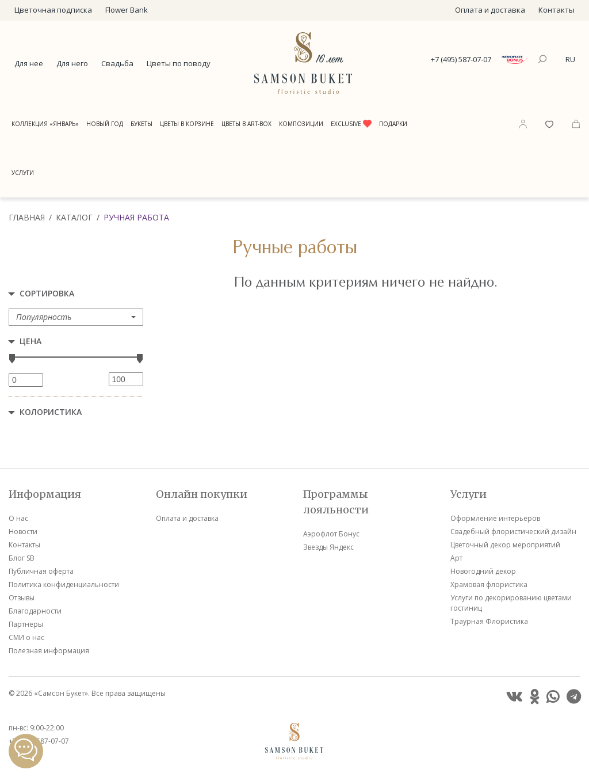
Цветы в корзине (187, 124)
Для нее (28, 63)
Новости (23, 531)
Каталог (74, 217)
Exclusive (351, 124)
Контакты (556, 10)
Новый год (104, 124)
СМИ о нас (26, 637)
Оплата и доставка (490, 10)
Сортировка (47, 293)
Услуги (23, 173)
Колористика (51, 411)
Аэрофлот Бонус (331, 534)
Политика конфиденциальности (64, 584)
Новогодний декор (483, 571)
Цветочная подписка (53, 10)
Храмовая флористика (488, 584)
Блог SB (22, 558)
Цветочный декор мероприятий (505, 545)
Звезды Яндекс (328, 547)
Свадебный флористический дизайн (513, 531)
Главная (27, 217)
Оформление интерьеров (495, 518)
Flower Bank (126, 10)
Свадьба (117, 63)
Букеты (141, 124)
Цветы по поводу (179, 63)
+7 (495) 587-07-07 (461, 59)
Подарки (393, 124)
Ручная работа (136, 217)
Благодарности (35, 611)
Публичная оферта (41, 571)
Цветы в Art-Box (246, 124)
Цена (30, 341)
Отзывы (22, 598)
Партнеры (26, 624)
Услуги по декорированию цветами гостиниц (511, 603)
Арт (456, 558)
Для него (72, 63)
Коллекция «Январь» (45, 124)
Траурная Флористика (489, 621)
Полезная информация (49, 651)
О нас (18, 518)
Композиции (301, 124)
